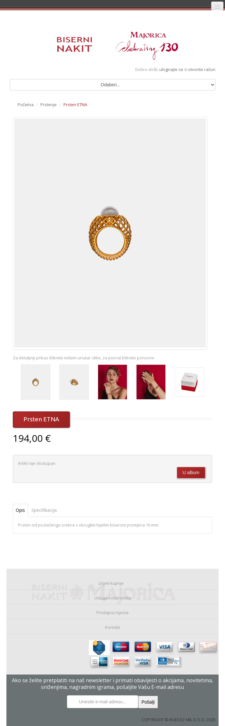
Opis (20, 510)
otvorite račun (201, 69)
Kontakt (112, 627)
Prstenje (48, 104)
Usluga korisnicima (112, 598)
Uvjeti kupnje (111, 583)
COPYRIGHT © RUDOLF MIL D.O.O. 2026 (178, 719)
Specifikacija (44, 510)
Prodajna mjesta (112, 612)
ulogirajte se (171, 69)
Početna (26, 104)
